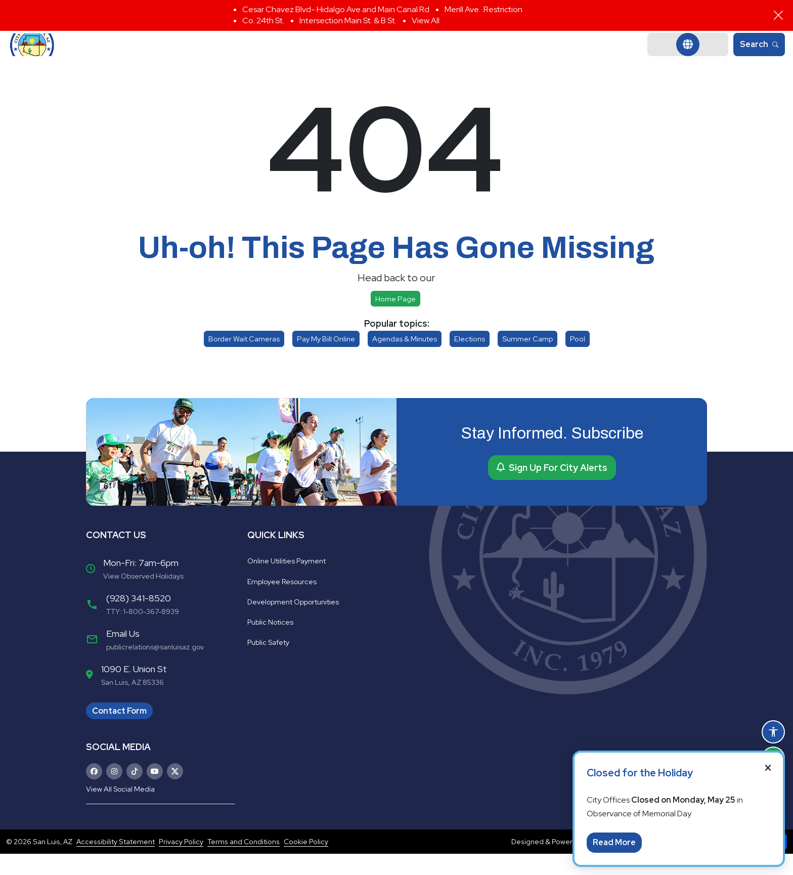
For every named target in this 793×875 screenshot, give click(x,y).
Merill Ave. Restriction (483, 9)
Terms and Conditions (243, 862)
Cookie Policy (306, 862)
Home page (395, 320)
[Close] (778, 15)
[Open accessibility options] (773, 731)
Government (276, 55)
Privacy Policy (181, 862)
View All (425, 20)
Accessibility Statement (115, 862)
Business (515, 55)
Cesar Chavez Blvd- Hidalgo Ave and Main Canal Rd (335, 9)
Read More (614, 842)
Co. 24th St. (263, 20)
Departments (360, 55)
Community (443, 55)
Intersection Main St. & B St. (347, 20)
